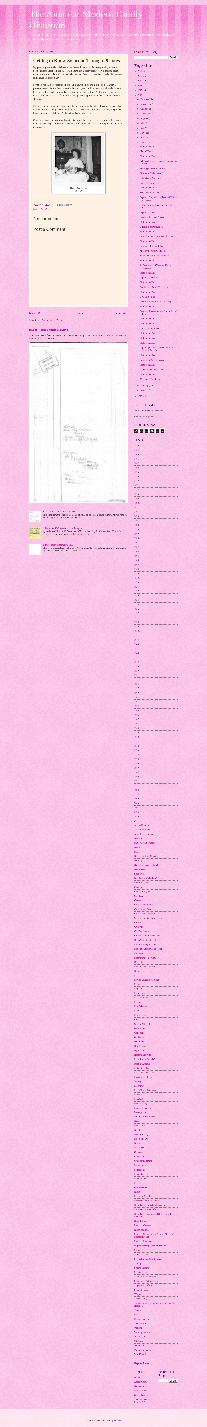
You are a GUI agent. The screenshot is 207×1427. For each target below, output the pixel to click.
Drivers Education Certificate (147, 980)
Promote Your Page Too (143, 417)
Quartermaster (140, 1187)
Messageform (140, 1112)
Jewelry (137, 1081)
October (144, 109)
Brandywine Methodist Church (148, 878)
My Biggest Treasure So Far (152, 168)
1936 (136, 609)
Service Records (141, 1254)
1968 (136, 724)
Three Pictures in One (149, 192)
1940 (136, 626)
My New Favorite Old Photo (152, 251)
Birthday (138, 860)
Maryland (138, 1099)
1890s (137, 503)
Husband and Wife (142, 1055)
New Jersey (139, 1130)
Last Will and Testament (145, 1090)
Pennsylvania (140, 1165)
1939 (136, 622)
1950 (136, 666)
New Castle (139, 1125)
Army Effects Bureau (143, 834)
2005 (136, 812)
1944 (136, 644)
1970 (136, 732)
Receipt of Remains (143, 1196)
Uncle (137, 1314)
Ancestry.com (140, 1382)
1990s (137, 776)
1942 (136, 635)
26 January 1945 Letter (150, 379)
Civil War (138, 927)
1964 (136, 706)
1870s (137, 481)
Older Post (121, 313)
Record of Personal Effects (152, 217)
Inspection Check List (144, 1072)
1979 (136, 759)
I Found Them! (146, 151)
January (144, 390)
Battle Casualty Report (150, 328)
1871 (136, 485)
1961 (136, 697)
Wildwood (139, 1341)
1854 (136, 450)
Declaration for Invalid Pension (148, 949)
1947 (136, 657)
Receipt (137, 1192)
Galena (137, 1019)
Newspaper (139, 1143)
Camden (138, 887)
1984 (136, 772)
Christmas (138, 922)
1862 (136, 463)
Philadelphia (139, 1170)
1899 (136, 529)
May (142, 133)
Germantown (140, 1028)
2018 (140, 85)
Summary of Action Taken (151, 246)
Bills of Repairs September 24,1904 (48, 329)
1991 (136, 781)
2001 (136, 807)
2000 (136, 799)
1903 (136, 551)
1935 (136, 604)
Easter (137, 984)
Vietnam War (140, 1323)
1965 (136, 710)
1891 (136, 507)
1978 (136, 754)
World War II (140, 1354)
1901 (136, 543)
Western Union (141, 1336)
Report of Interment (143, 1241)
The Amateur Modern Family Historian (149, 410)
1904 (136, 556)
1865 (136, 467)
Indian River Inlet (142, 1068)
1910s (137, 578)
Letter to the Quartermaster (152, 360)
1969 (136, 728)
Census (137, 900)
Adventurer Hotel (142, 830)
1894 (136, 516)
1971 (136, 741)
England (138, 988)
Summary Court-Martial (145, 1276)
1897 (136, 520)
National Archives (142, 1386)
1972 (136, 746)
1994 (136, 794)
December (145, 99)
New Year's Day (141, 1134)
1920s (137, 582)
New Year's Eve (141, 1139)
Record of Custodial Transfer (147, 1200)
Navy (136, 1121)
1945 (136, 649)
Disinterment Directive (144, 966)
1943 (136, 640)
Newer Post (36, 313)
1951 (136, 675)
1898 (136, 525)
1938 (136, 618)
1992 (136, 785)
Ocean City (139, 1156)
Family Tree (139, 993)
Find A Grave (140, 1391)
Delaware (138, 953)
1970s (137, 737)
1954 (136, 684)
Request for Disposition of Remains (150, 1246)
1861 (136, 459)
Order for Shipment (143, 1161)
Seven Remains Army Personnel (154, 256)
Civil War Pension (142, 931)
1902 (136, 547)
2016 (140, 95)
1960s (137, 693)
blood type (139, 874)
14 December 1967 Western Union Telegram (62, 528)
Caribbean (138, 896)
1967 (136, 719)
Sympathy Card (141, 1290)
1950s (137, 671)
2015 (140, 396)
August (143, 118)
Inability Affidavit (142, 1064)
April (143, 138)
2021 (140, 71)
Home (79, 313)
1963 (136, 701)
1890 (136, 498)
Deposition (139, 962)
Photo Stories (46, 209)
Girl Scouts (139, 1033)
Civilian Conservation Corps (147, 936)
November (145, 104)
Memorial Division (142, 1108)
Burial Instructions (142, 882)
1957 (136, 688)
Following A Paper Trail (150, 178)
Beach (137, 847)
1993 (136, 790)
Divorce (137, 971)
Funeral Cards (140, 1015)
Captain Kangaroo (142, 891)
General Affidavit (142, 1024)
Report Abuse (142, 1363)
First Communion (142, 997)
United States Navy (143, 1319)
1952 (136, 679)
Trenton (137, 1310)
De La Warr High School (145, 944)
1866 (136, 472)
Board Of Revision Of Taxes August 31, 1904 (63, 512)
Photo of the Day (147, 146)
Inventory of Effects (143, 1077)
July (142, 123)
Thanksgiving (140, 1298)
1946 (136, 653)
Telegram (138, 1294)
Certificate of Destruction (151, 227)
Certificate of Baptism (144, 905)
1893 (136, 512)
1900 (136, 534)
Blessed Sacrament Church (146, 865)
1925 (136, 587)
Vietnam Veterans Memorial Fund (142, 1400)
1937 (136, 613)
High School (139, 1050)
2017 (140, 90)
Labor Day (139, 1086)
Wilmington (139, 1345)
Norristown (139, 1147)
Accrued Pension (141, 825)
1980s (137, 768)
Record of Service (142, 1221)
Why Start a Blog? (148, 297)
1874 (136, 489)
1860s (137, 454)
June (142, 128)
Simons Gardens (141, 1268)
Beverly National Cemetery (146, 856)
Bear (136, 852)
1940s (137, 631)
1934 (136, 600)
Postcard (138, 1183)
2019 (140, 81)
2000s (137, 803)
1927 (136, 591)
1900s (137, 538)
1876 (136, 494)
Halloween (139, 1042)
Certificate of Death (143, 909)
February (144, 385)
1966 (136, 715)
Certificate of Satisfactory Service (149, 918)
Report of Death (141, 1230)
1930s (137, 595)
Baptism (138, 838)
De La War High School (145, 940)
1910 (136, 573)
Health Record (140, 1046)
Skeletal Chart (140, 1272)
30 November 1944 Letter (151, 369)
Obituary (138, 1152)
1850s (137, 445)
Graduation (139, 1037)
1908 (136, 565)
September (145, 113)
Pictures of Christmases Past (152, 173)
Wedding (138, 1328)
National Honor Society (144, 1116)
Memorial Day (140, 1103)
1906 (136, 560)
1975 (136, 750)
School (137, 1250)
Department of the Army (145, 958)
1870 (136, 476)
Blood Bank (139, 869)
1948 (136, 662)
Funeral (137, 1010)
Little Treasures (147, 183)
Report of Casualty (148, 212)
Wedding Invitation (143, 1332)
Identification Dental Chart (146, 1059)
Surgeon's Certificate (143, 1285)
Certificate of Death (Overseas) (154, 287)
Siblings (138, 1263)
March (143, 142)
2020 (140, 76)
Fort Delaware (140, 1006)
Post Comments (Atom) (52, 320)
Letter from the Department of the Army (158, 236)
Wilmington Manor (142, 1350)
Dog (136, 975)
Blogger (117, 1420)
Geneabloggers (141, 1395)
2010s (137, 816)
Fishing (137, 1002)
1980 (136, 763)
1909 (136, 569)
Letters (137, 1094)
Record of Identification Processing (155, 301)
